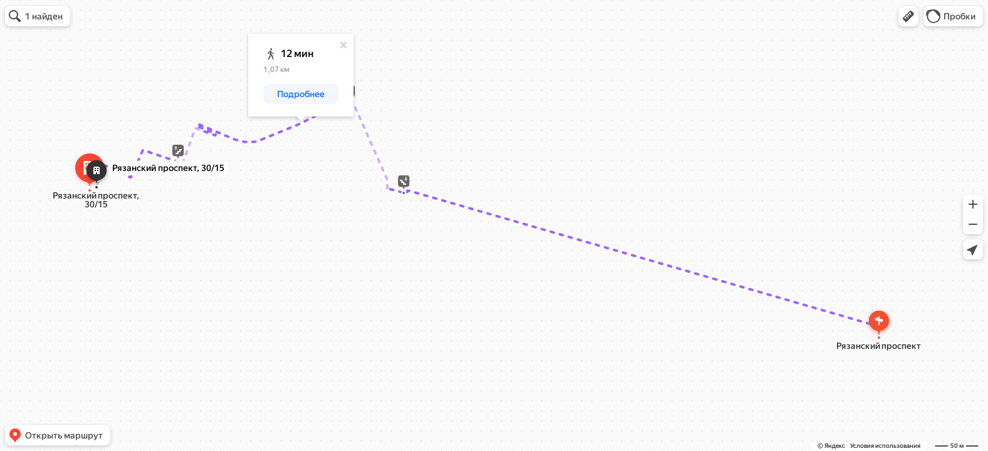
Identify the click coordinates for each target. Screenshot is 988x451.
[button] (908, 16)
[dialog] (301, 75)
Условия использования (885, 445)
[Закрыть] (344, 45)
